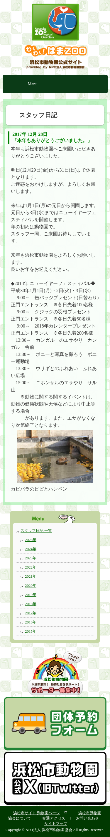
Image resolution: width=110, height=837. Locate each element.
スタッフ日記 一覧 (36, 530)
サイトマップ (55, 823)
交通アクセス (53, 818)
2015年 (30, 631)
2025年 (30, 540)
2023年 (30, 558)
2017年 (30, 613)
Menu (33, 84)
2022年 (30, 567)
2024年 (30, 549)
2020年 (30, 585)
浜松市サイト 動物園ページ (36, 813)
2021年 (30, 576)
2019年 (30, 594)
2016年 (30, 622)
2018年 (30, 604)
